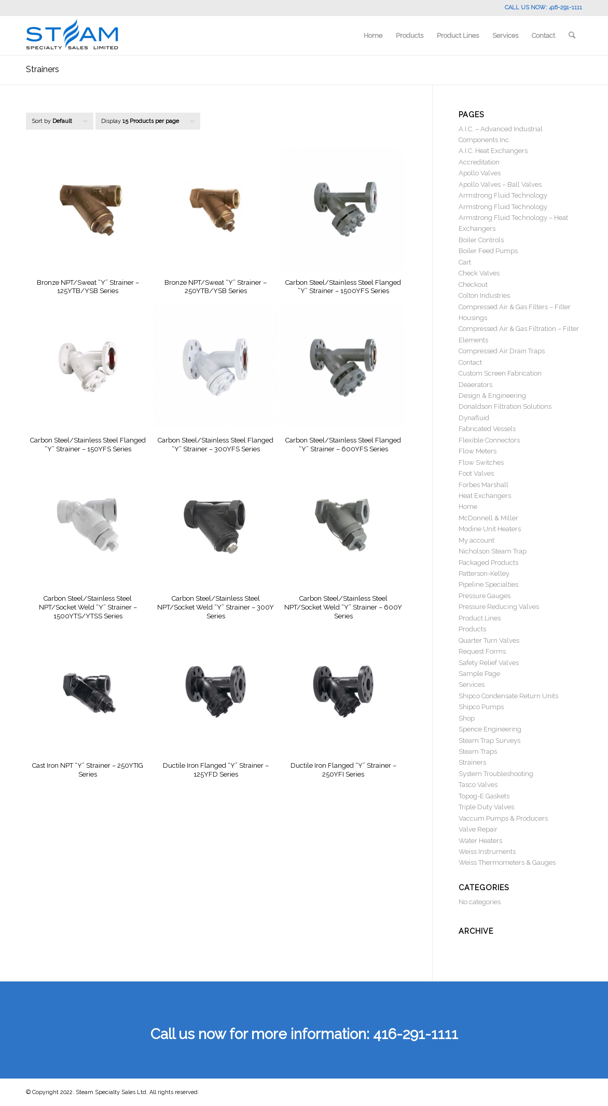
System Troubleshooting (496, 774)
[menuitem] (373, 35)
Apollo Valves (480, 173)
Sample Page (479, 674)
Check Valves (479, 273)
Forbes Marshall (483, 485)
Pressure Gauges (484, 596)
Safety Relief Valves (489, 663)
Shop (467, 718)
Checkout (473, 284)
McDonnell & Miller (488, 518)
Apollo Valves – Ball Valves (500, 184)
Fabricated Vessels (487, 429)
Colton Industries (484, 295)
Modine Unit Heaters (490, 529)
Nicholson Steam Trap (493, 551)
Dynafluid (474, 418)
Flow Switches (481, 462)
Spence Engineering (490, 729)
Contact (470, 362)
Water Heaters (480, 841)
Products (472, 629)
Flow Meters (477, 451)
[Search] (572, 35)
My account (476, 540)
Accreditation (479, 162)
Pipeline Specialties (488, 584)
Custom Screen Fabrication (500, 373)
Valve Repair (478, 829)
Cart (465, 262)
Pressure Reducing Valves (499, 607)
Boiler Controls (481, 240)
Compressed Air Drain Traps (502, 351)
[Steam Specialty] (72, 35)
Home (468, 506)
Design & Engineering (492, 395)
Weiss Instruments (487, 851)
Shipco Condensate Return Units (508, 696)
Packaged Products (488, 562)
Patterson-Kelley (484, 573)
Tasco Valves (478, 785)
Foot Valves (476, 473)
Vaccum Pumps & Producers (503, 818)
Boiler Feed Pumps (488, 251)
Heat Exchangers (485, 496)
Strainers (472, 762)
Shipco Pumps (481, 707)
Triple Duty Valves (486, 807)
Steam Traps (478, 751)
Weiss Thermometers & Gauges (507, 862)
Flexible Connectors (489, 440)
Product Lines (480, 618)
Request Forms (482, 651)
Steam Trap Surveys (489, 740)
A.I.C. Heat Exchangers (493, 151)
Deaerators (475, 385)
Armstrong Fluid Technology (503, 195)
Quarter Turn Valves (489, 640)
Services (472, 684)
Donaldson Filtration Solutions (505, 406)
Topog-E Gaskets (484, 796)
